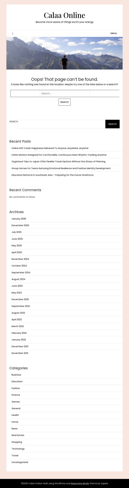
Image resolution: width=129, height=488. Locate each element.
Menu (113, 33)
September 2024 (21, 272)
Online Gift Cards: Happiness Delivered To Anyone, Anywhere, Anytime (50, 148)
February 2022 (19, 332)
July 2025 (17, 232)
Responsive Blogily (80, 483)
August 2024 (18, 279)
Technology (18, 448)
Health (15, 415)
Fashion (16, 388)
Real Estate (18, 435)
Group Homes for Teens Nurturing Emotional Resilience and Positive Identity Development (61, 168)
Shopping (17, 442)
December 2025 (20, 225)
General (16, 408)
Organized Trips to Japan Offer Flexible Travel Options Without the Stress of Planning (58, 161)
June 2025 (17, 238)
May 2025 (17, 245)
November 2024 (20, 259)
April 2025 (17, 252)
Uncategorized (20, 462)
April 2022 (17, 319)
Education (17, 381)
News (15, 428)
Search (13, 121)
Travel (15, 455)
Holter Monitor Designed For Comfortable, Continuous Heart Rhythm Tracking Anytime (59, 154)
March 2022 (18, 326)
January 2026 (19, 218)
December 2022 (20, 299)
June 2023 (17, 285)
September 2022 (21, 306)
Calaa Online (64, 15)
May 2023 (17, 292)
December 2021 (20, 346)
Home (15, 421)
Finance (16, 394)
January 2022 (19, 339)
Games (16, 401)
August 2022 (18, 312)
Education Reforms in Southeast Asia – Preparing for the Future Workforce (52, 174)
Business (16, 374)
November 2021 (20, 353)
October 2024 (19, 265)
